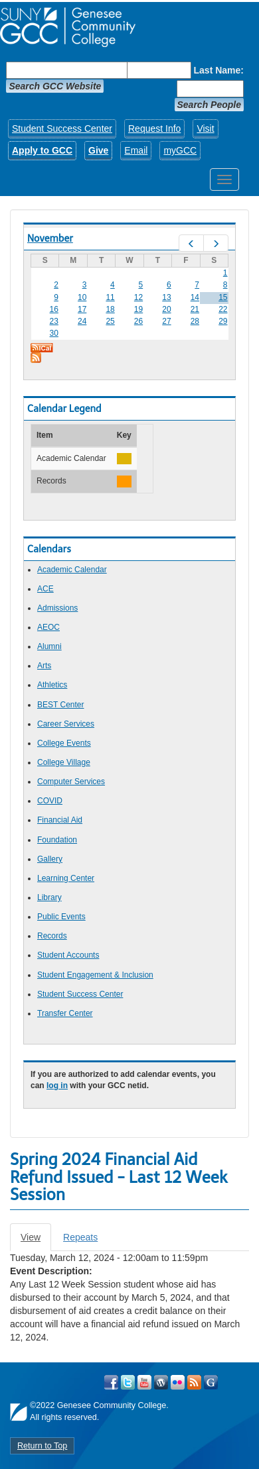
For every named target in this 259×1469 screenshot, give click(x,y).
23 (54, 321)
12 (138, 297)
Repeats (80, 1237)
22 (222, 309)
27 (166, 321)
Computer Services (71, 781)
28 (195, 321)
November (50, 238)
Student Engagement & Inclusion (95, 975)
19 (138, 309)
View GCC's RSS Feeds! (194, 1382)
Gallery (49, 859)
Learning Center (65, 878)
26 (138, 321)
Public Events (61, 916)
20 (166, 309)
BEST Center (60, 704)
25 (110, 321)
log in (57, 1085)
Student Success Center (62, 128)
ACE (45, 588)
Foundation (57, 839)
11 (110, 297)
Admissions (57, 608)
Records (52, 935)
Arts (44, 665)
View (36, 1241)
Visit (205, 128)
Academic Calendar (72, 569)
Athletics (52, 684)
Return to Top (42, 1445)
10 (82, 297)
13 (166, 297)
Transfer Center (65, 1013)
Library (49, 897)
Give (98, 150)
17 (82, 309)
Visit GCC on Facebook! (111, 1382)
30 (54, 333)
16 (54, 309)
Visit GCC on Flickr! (178, 1382)
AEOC (48, 627)
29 (222, 321)
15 (222, 297)
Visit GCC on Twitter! (128, 1382)
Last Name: (219, 70)
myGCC (180, 150)
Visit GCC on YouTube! (144, 1382)
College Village (63, 762)
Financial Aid (59, 820)
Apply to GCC (42, 150)
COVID (49, 800)
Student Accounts (68, 955)
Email (135, 150)
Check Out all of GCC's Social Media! (211, 1382)
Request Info (154, 128)
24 (82, 321)
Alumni (49, 646)
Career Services (65, 724)
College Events (64, 743)
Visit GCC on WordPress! (161, 1382)
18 (110, 309)
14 (195, 297)
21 (195, 309)
